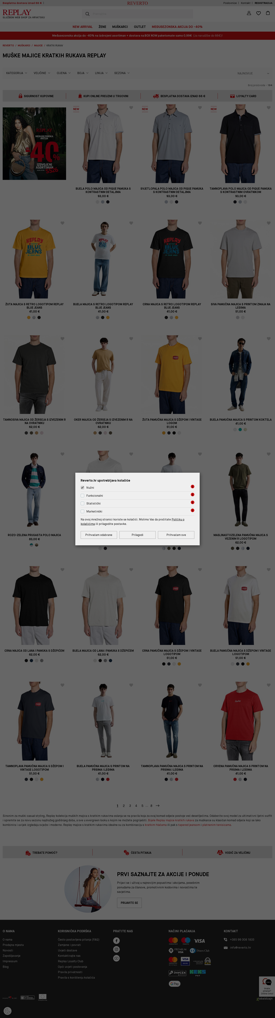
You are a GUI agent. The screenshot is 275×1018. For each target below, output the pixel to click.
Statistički (93, 504)
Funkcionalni (94, 496)
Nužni (90, 488)
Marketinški (94, 511)
